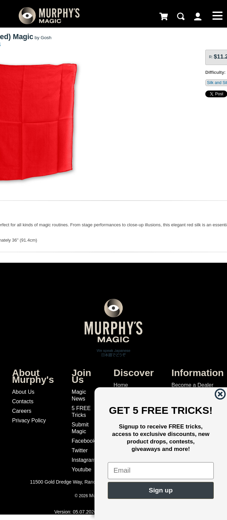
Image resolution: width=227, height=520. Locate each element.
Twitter (80, 450)
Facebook (83, 441)
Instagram (84, 460)
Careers (21, 411)
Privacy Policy (29, 420)
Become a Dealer (192, 385)
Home (121, 385)
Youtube (81, 469)
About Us (23, 392)
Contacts (22, 401)
